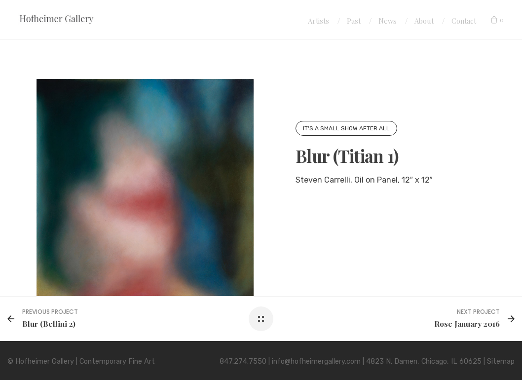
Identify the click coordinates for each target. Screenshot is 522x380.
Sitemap (501, 361)
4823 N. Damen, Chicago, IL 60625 (424, 361)
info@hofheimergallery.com (316, 361)
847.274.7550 (243, 361)
